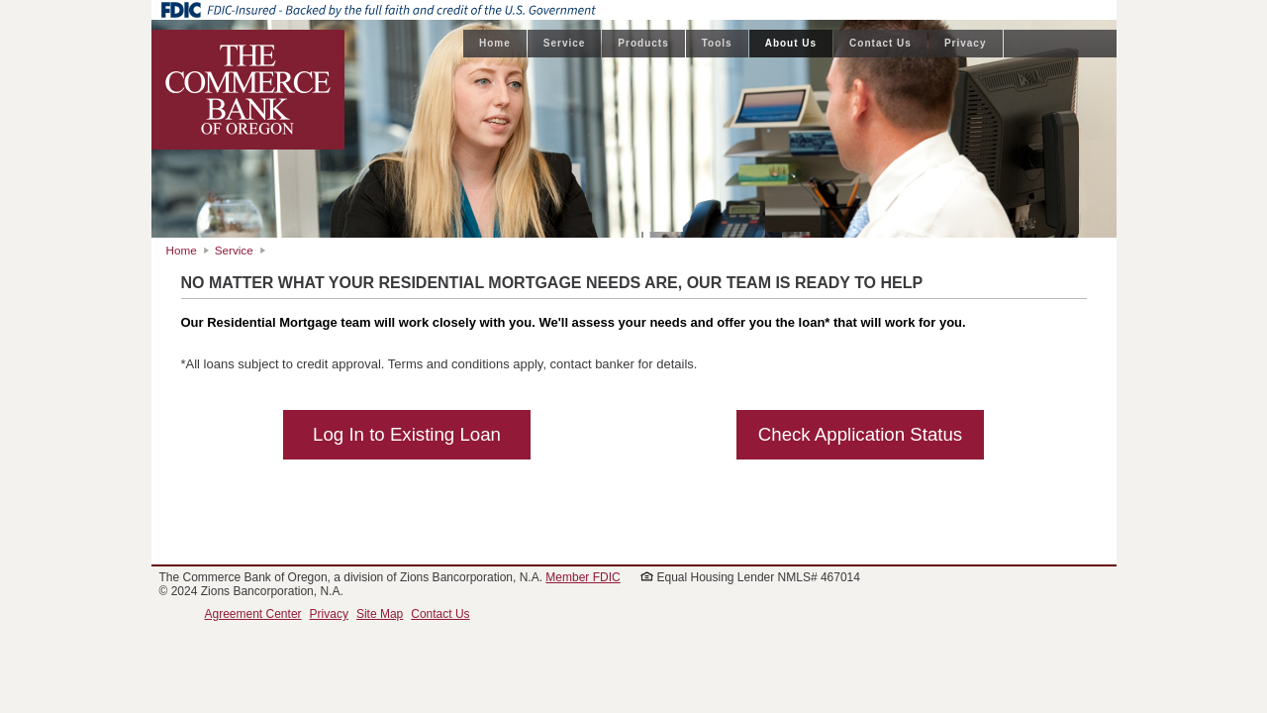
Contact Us (880, 43)
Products (643, 43)
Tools (717, 43)
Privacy (965, 43)
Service (564, 43)
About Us (791, 43)
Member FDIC (582, 577)
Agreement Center (253, 614)
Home (495, 43)
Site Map (379, 614)
